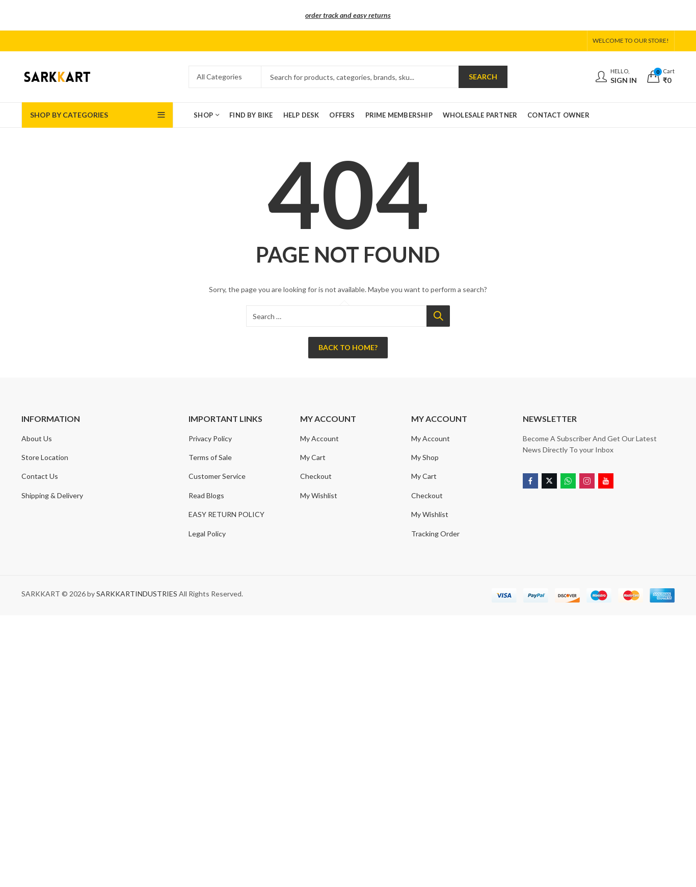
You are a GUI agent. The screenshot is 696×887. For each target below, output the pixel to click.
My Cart (313, 457)
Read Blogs (206, 495)
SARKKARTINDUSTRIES (136, 593)
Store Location (44, 457)
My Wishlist (318, 495)
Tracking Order (435, 533)
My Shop (425, 457)
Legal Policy (207, 533)
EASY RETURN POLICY (226, 514)
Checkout (316, 476)
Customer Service (217, 476)
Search (483, 76)
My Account (319, 438)
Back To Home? (348, 347)
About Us (36, 438)
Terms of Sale (210, 457)
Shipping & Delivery (52, 495)
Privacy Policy (210, 438)
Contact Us (39, 476)
